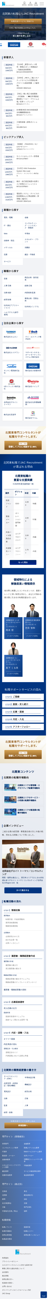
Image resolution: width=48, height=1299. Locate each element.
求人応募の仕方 (10, 1008)
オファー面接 (9, 1039)
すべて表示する (22, 890)
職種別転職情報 (12, 926)
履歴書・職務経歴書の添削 (15, 990)
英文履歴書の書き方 (13, 969)
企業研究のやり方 (12, 936)
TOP (44, 1296)
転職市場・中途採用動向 (15, 919)
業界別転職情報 (12, 923)
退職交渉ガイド (12, 1052)
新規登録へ (23, 1125)
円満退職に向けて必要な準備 (17, 1056)
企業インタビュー (12, 943)
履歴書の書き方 (12, 965)
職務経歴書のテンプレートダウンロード (21, 982)
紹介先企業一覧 (12, 940)
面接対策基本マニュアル (15, 1016)
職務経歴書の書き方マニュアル (18, 979)
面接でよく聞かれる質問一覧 (17, 1020)
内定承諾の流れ (10, 1044)
